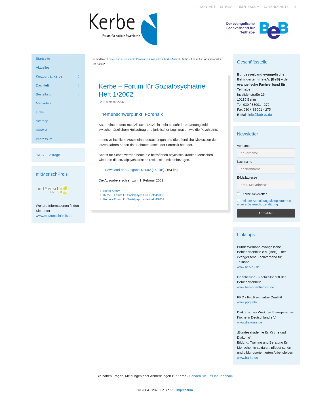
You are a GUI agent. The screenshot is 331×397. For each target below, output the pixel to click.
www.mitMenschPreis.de (56, 216)
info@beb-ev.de (260, 114)
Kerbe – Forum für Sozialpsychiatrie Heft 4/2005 (133, 195)
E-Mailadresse (247, 177)
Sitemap (227, 6)
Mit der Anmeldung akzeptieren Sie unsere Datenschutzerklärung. (264, 202)
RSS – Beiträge (48, 155)
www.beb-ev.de (250, 267)
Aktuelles (156, 59)
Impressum (249, 6)
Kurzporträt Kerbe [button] (60, 76)
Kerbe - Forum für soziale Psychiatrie (127, 59)
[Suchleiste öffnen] (295, 6)
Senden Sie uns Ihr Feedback (211, 376)
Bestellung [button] (60, 94)
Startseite (43, 58)
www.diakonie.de (251, 322)
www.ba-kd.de (249, 357)
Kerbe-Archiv (111, 190)
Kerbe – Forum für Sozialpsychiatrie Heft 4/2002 (133, 199)
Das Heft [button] (60, 85)
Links (40, 112)
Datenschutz (276, 6)
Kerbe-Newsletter (252, 194)
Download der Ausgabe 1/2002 (128, 170)
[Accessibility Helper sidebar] (325, 5)
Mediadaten (44, 103)
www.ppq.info (248, 302)
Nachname (244, 161)
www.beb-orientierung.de (257, 287)
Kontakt (207, 6)
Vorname (243, 146)
